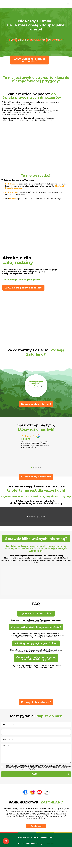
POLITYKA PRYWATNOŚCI (43, 837)
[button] (31, 467)
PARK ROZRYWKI (36, 802)
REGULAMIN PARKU (25, 837)
